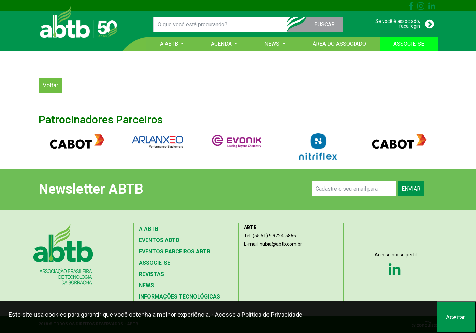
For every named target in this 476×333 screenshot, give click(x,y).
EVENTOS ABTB (159, 240)
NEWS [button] (272, 44)
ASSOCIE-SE (408, 44)
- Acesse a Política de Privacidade (257, 314)
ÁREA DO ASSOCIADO (339, 44)
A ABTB (148, 229)
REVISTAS (151, 274)
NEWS (146, 285)
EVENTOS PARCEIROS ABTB (174, 251)
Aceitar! (456, 317)
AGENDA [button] (222, 44)
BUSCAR (324, 24)
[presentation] (232, 189)
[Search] (354, 188)
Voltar (50, 85)
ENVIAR (411, 188)
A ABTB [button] (169, 44)
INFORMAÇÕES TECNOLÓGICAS (179, 296)
